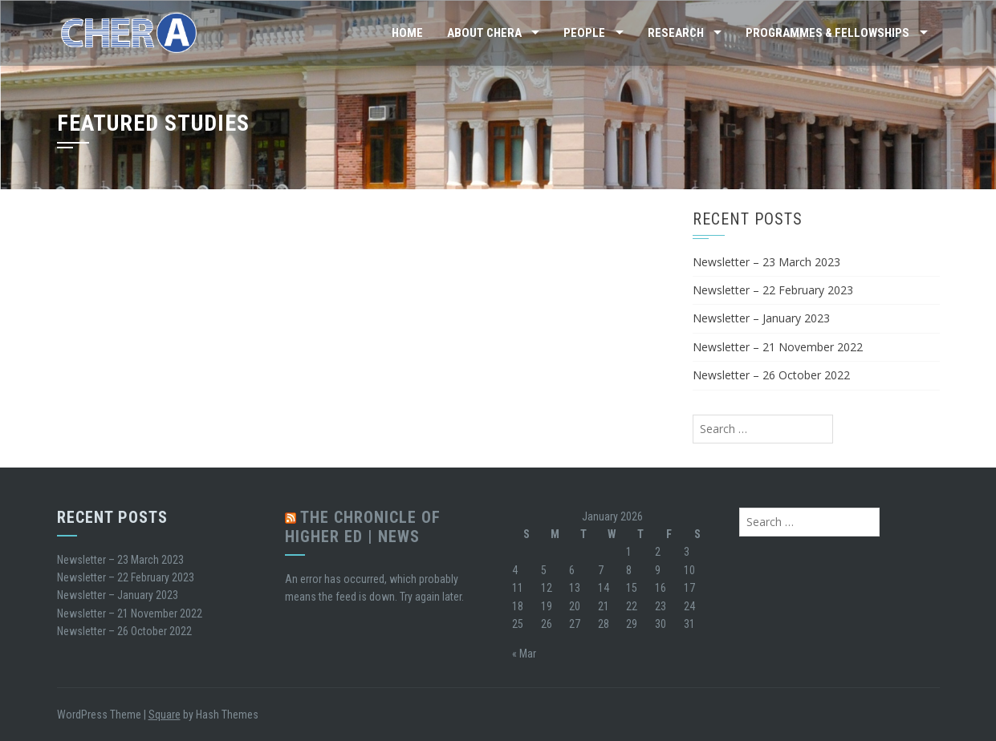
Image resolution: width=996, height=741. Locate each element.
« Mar (524, 653)
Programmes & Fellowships (827, 33)
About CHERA (484, 33)
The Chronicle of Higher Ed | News (363, 527)
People (584, 33)
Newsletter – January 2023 (761, 318)
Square (164, 714)
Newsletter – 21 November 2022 (778, 346)
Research (676, 33)
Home (407, 33)
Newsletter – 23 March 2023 (766, 261)
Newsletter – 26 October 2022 (771, 375)
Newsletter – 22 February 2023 (773, 290)
